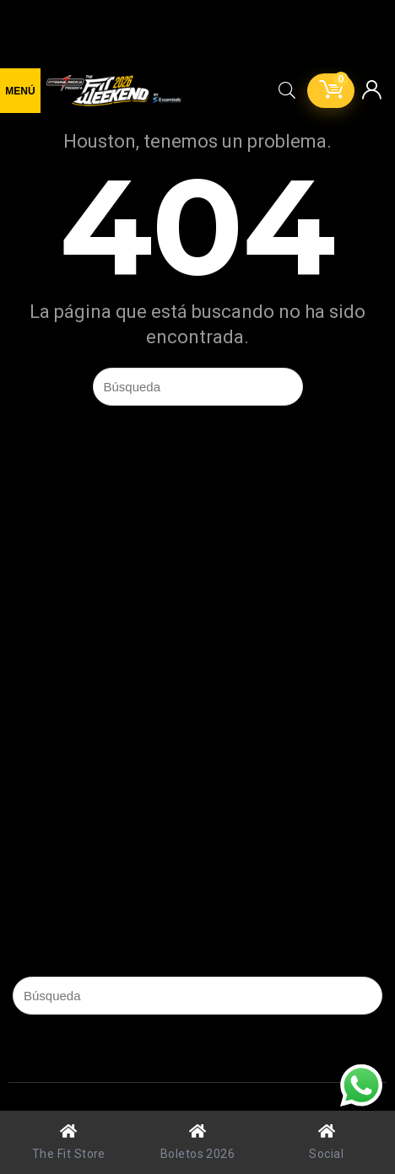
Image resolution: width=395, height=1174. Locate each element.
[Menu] (20, 90)
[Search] (287, 90)
